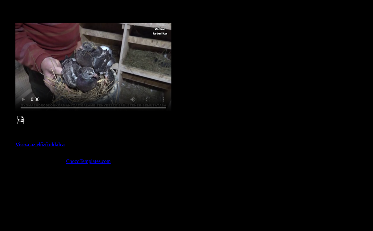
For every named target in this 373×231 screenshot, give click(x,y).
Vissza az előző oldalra (40, 144)
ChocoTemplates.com (88, 161)
